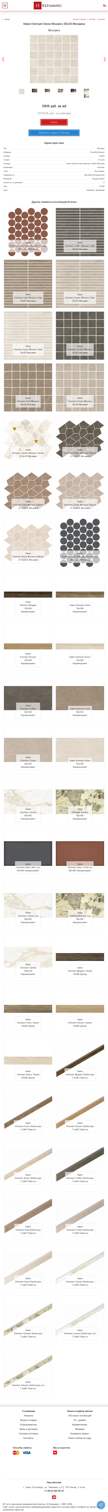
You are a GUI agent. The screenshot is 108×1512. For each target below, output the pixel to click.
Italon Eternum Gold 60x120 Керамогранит (80, 712)
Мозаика (79, 1429)
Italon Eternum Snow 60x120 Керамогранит (80, 764)
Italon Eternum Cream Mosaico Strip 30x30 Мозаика (80, 298)
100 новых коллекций (79, 1415)
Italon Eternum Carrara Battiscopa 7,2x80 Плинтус (80, 1282)
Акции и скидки (28, 1420)
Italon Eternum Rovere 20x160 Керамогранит (28, 658)
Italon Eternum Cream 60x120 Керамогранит (28, 762)
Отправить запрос (79, 1433)
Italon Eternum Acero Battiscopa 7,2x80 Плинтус (28, 1178)
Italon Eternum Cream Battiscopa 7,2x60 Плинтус (80, 1230)
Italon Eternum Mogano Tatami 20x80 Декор (80, 971)
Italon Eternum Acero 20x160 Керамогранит (79, 660)
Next (105, 59)
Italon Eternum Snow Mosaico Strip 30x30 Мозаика (28, 349)
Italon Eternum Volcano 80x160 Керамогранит (80, 814)
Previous (3, 59)
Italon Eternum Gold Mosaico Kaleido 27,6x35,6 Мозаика (28, 505)
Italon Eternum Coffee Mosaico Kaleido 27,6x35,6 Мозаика (80, 453)
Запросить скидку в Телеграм (54, 132)
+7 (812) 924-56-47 (54, 1491)
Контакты (28, 1438)
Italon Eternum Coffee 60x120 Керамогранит (28, 710)
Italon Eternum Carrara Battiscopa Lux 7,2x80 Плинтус (80, 1333)
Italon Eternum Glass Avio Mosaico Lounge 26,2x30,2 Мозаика (80, 557)
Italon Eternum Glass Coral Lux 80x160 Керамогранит (80, 867)
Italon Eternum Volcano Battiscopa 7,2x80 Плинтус (28, 1333)
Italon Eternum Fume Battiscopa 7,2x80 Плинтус (28, 1126)
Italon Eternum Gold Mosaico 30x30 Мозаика (28, 401)
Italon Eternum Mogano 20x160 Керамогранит (28, 606)
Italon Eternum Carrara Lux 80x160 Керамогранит (28, 917)
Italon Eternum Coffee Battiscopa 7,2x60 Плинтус (80, 1178)
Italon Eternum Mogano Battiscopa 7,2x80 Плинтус (80, 1074)
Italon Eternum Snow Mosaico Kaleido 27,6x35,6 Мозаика (28, 557)
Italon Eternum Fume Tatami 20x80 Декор (28, 1023)
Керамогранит (79, 1424)
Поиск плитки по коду (79, 1438)
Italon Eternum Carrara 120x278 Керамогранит (28, 969)
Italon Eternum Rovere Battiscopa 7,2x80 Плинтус (80, 1126)
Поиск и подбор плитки (79, 1411)
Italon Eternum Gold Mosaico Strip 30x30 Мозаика (28, 298)
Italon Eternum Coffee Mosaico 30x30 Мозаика (80, 349)
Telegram (54, 1497)
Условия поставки (28, 1433)
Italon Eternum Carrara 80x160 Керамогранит (28, 814)
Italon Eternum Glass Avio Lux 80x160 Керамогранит (28, 867)
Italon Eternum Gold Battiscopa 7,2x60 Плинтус (28, 1230)
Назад (7, 19)
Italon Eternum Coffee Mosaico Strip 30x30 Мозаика (80, 246)
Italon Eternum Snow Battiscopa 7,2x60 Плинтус (28, 1282)
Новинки (28, 1415)
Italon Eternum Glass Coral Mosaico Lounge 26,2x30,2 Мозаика (28, 246)
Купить (54, 122)
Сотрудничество (28, 1424)
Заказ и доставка (28, 1429)
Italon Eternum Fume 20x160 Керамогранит (80, 608)
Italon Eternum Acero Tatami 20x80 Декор (28, 1074)
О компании (28, 1411)
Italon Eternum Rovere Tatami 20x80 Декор (80, 1023)
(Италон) (97, 152)
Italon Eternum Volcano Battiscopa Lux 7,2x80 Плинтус (28, 1385)
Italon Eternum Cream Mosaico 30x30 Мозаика (80, 401)
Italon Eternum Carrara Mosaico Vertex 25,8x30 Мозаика (28, 453)
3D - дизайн (80, 1420)
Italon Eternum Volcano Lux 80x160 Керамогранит (79, 917)
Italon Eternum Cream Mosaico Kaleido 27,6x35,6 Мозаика (80, 505)
